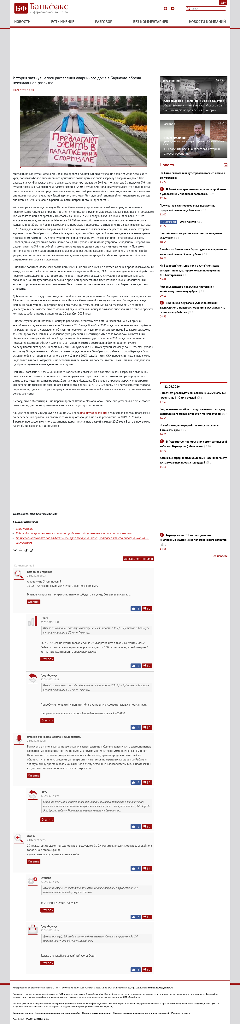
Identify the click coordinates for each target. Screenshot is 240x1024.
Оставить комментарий (138, 558)
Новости (22, 21)
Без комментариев (150, 21)
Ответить (33, 602)
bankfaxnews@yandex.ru (160, 988)
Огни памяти (24, 529)
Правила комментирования (96, 1013)
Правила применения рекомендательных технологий (141, 1013)
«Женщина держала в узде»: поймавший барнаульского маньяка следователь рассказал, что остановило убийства (192, 307)
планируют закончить (93, 413)
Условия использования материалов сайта (57, 1013)
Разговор (103, 21)
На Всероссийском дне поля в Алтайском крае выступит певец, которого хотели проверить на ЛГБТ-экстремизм (190, 270)
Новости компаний (207, 21)
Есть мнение (62, 21)
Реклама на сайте (180, 1013)
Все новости (219, 556)
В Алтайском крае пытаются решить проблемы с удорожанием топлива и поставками (74, 533)
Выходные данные (23, 1013)
